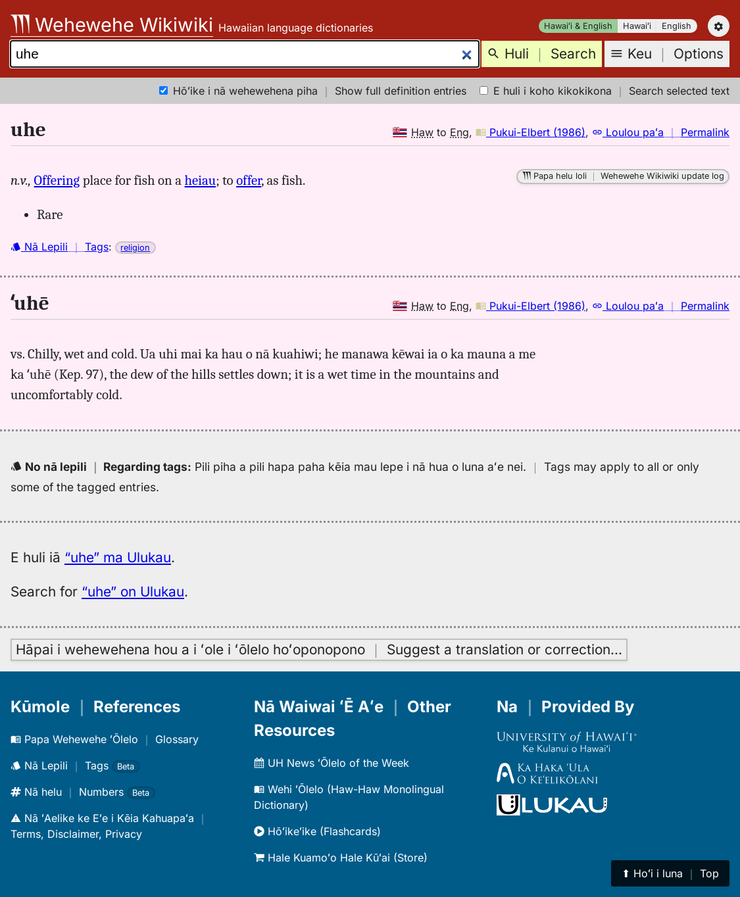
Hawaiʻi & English (578, 26)
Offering (57, 180)
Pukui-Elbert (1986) (530, 132)
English (676, 26)
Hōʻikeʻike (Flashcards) (317, 831)
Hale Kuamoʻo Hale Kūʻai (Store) (341, 857)
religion (135, 248)
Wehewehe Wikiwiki (112, 24)
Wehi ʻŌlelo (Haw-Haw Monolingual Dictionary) (349, 797)
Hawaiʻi (637, 26)
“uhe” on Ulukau (133, 591)
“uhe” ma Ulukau (117, 557)
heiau (200, 180)
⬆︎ (670, 873)
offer (248, 180)
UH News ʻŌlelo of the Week (331, 762)
